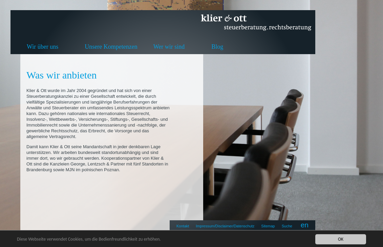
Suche (287, 226)
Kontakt (182, 226)
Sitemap (268, 226)
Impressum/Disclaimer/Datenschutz (225, 226)
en (304, 225)
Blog (217, 46)
